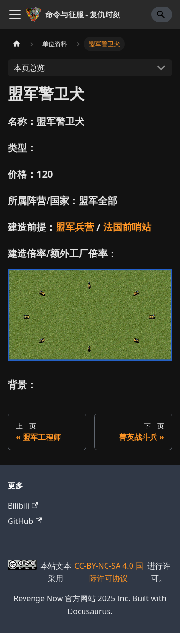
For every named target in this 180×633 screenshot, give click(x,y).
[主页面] (17, 44)
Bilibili (23, 505)
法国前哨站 (127, 226)
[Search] (161, 14)
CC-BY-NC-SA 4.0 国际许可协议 (108, 572)
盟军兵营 (75, 226)
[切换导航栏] (15, 14)
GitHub (25, 521)
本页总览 (29, 67)
